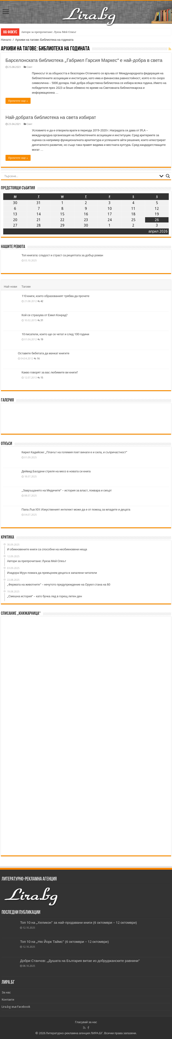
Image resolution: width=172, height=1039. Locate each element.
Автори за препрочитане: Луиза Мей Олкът (48, 32)
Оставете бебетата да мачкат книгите (43, 353)
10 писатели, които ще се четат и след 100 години (55, 334)
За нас (6, 992)
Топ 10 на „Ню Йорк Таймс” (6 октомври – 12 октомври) (64, 942)
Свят (29, 67)
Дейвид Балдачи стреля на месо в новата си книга (56, 471)
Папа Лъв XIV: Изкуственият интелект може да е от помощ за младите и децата (76, 509)
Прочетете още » (18, 100)
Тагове (26, 286)
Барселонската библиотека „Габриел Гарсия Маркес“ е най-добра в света (84, 60)
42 (41, 301)
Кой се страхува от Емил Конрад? (45, 315)
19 (41, 339)
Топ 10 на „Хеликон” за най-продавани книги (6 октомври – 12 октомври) (78, 923)
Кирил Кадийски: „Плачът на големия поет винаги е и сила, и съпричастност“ (74, 452)
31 (41, 320)
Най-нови (10, 286)
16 (38, 358)
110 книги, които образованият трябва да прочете (55, 296)
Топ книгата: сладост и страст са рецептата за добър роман (62, 255)
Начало (6, 39)
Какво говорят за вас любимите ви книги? (50, 372)
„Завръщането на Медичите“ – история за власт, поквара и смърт (67, 490)
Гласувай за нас (86, 1022)
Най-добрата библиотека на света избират (51, 117)
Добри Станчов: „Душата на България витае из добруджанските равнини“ (80, 961)
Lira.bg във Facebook (16, 1006)
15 (41, 377)
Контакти (8, 999)
